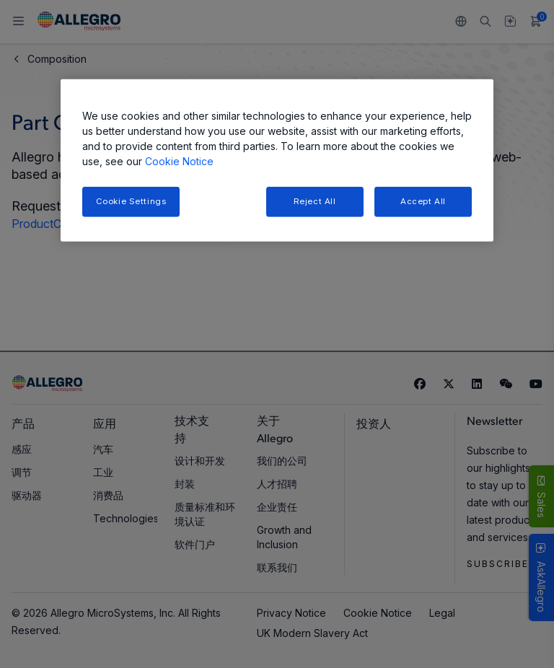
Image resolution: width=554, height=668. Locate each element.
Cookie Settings (131, 201)
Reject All (315, 201)
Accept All (423, 201)
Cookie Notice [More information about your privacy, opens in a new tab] (179, 161)
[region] (277, 160)
